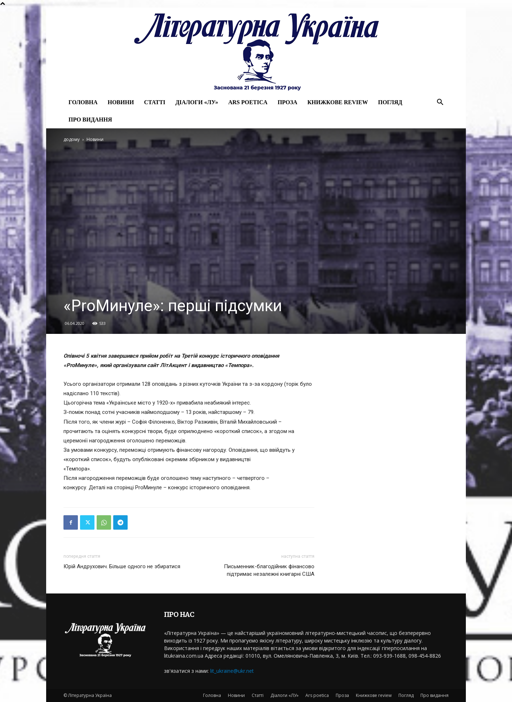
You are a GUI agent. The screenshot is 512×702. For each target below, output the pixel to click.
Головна (83, 102)
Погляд (390, 102)
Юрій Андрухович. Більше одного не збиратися (121, 566)
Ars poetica (248, 102)
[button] (440, 103)
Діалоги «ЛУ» (197, 102)
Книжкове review (337, 102)
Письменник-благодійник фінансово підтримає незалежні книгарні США (269, 570)
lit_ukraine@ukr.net (232, 670)
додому (71, 139)
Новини (120, 102)
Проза (287, 102)
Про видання (90, 119)
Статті (154, 102)
